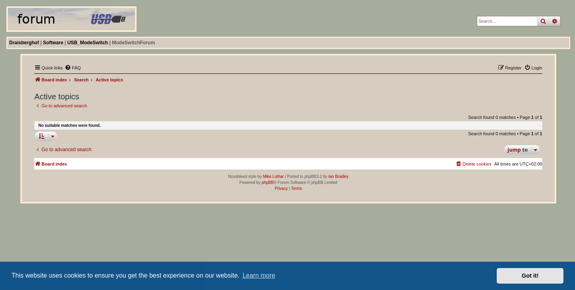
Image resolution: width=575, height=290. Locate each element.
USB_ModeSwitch (87, 42)
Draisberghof (24, 42)
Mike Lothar (273, 176)
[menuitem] (73, 68)
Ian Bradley (338, 176)
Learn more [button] (258, 275)
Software (53, 42)
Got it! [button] (530, 275)
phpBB (268, 182)
